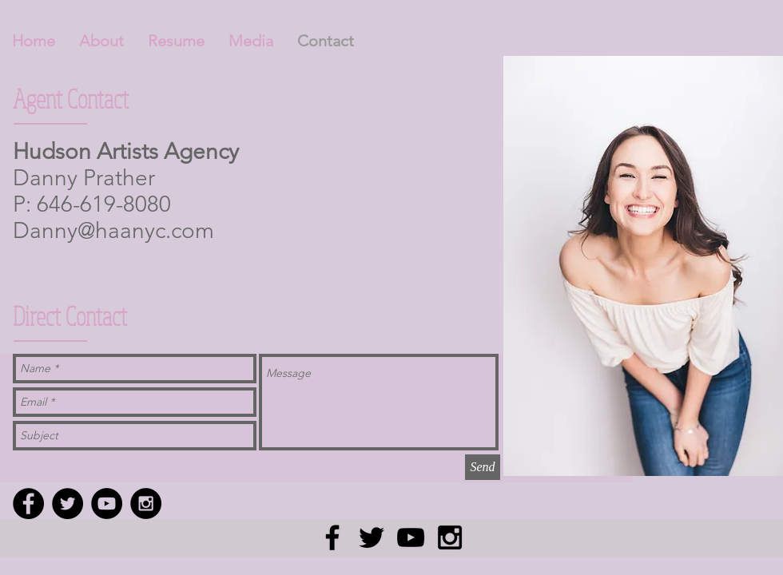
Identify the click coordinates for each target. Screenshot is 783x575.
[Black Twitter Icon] (371, 537)
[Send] (482, 467)
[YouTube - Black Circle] (106, 503)
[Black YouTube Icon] (410, 537)
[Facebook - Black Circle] (28, 503)
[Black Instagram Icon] (450, 537)
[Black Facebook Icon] (332, 537)
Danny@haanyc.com (113, 230)
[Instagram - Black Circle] (145, 503)
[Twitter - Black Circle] (67, 503)
